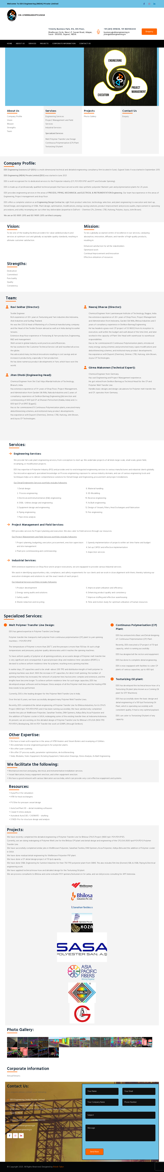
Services (32, 43)
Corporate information (64, 43)
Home (9, 43)
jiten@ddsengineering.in (115, 34)
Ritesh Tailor (58, 1167)
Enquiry (149, 31)
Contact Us (85, 43)
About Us (20, 43)
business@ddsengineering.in (117, 32)
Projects (44, 43)
